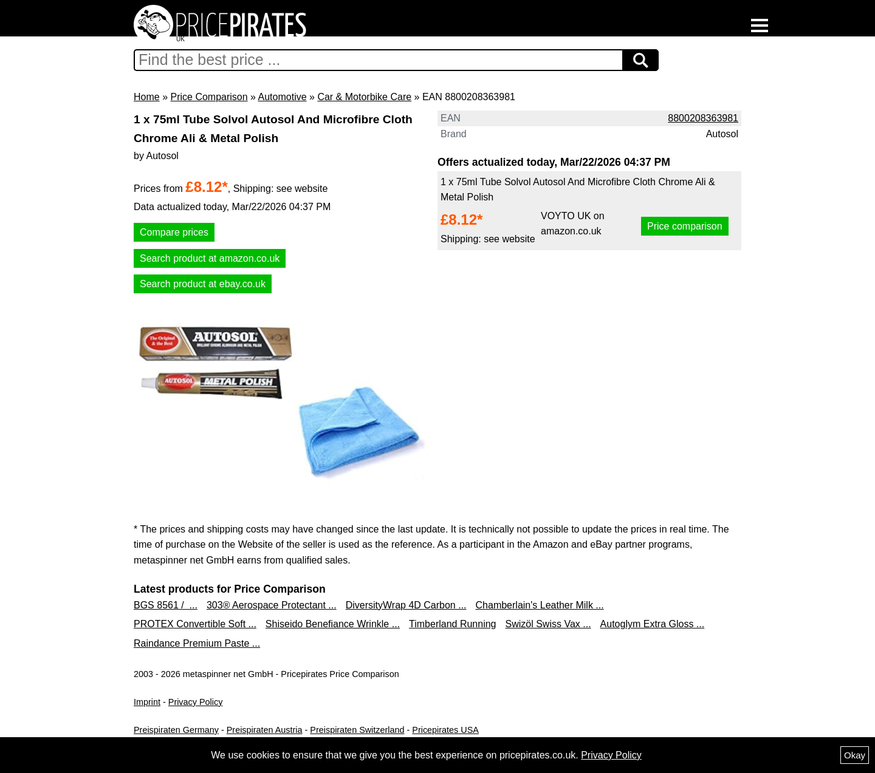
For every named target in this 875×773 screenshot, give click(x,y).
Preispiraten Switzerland (357, 730)
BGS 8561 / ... (165, 605)
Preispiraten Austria (265, 730)
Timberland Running (452, 624)
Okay (854, 755)
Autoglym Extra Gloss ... (652, 624)
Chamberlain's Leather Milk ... (540, 605)
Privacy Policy (195, 702)
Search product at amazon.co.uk (210, 258)
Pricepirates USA (445, 730)
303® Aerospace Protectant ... (272, 605)
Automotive (282, 97)
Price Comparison (208, 97)
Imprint (147, 702)
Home (147, 97)
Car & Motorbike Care (364, 97)
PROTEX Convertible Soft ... (195, 624)
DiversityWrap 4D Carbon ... (406, 605)
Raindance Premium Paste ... (197, 643)
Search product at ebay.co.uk (203, 284)
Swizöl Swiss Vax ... (548, 624)
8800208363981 (703, 118)
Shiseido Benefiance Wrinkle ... (333, 624)
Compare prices (174, 232)
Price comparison (684, 226)
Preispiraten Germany (176, 730)
